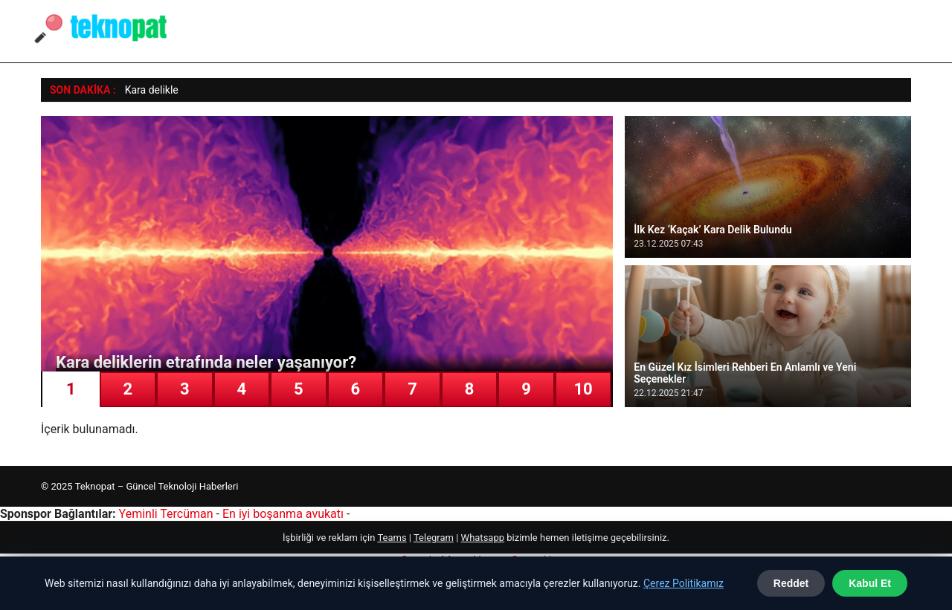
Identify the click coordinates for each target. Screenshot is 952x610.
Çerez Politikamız (683, 583)
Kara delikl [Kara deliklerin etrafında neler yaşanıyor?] (149, 90)
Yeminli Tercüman (166, 514)
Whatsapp (482, 537)
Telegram (434, 537)
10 (582, 389)
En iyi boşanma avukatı (283, 514)
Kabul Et (870, 583)
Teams (391, 537)
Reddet (791, 583)
